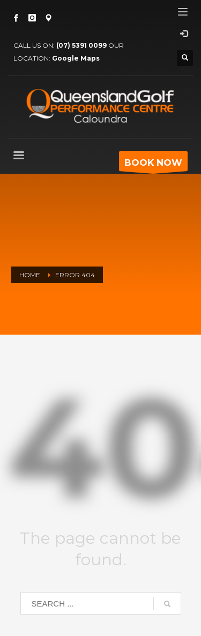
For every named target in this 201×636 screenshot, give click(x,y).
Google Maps (76, 58)
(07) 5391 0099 (81, 45)
